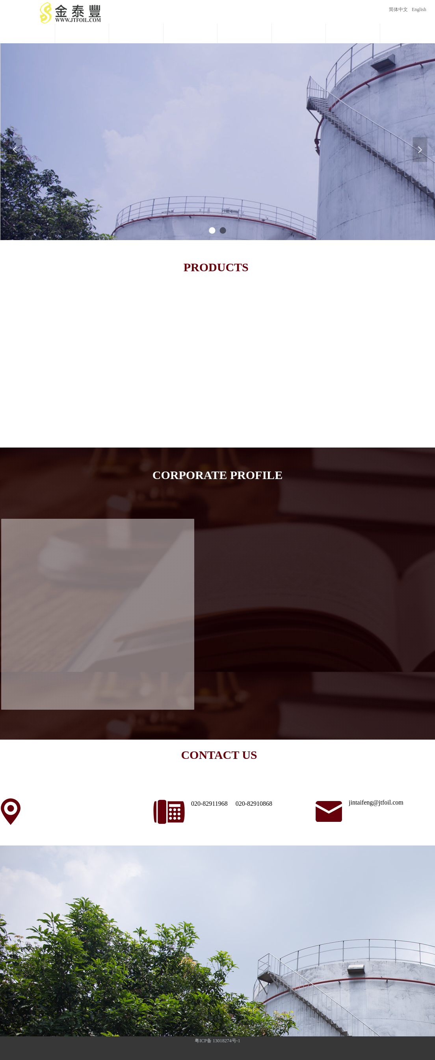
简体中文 (398, 9)
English (419, 9)
